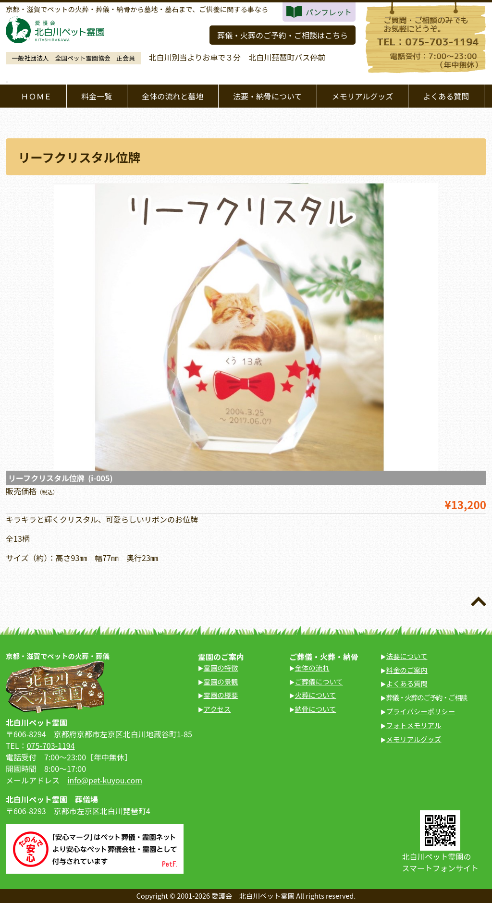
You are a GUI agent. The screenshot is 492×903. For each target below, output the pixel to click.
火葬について (315, 695)
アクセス (217, 709)
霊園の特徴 (221, 667)
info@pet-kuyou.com (104, 780)
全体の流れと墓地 (172, 96)
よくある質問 (446, 96)
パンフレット (329, 12)
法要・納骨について (267, 96)
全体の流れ (312, 667)
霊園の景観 (221, 681)
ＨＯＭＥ (36, 96)
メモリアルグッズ (362, 96)
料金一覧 (96, 96)
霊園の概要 (221, 695)
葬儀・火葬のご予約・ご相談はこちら (282, 35)
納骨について (315, 709)
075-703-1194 (51, 745)
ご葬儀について (319, 681)
